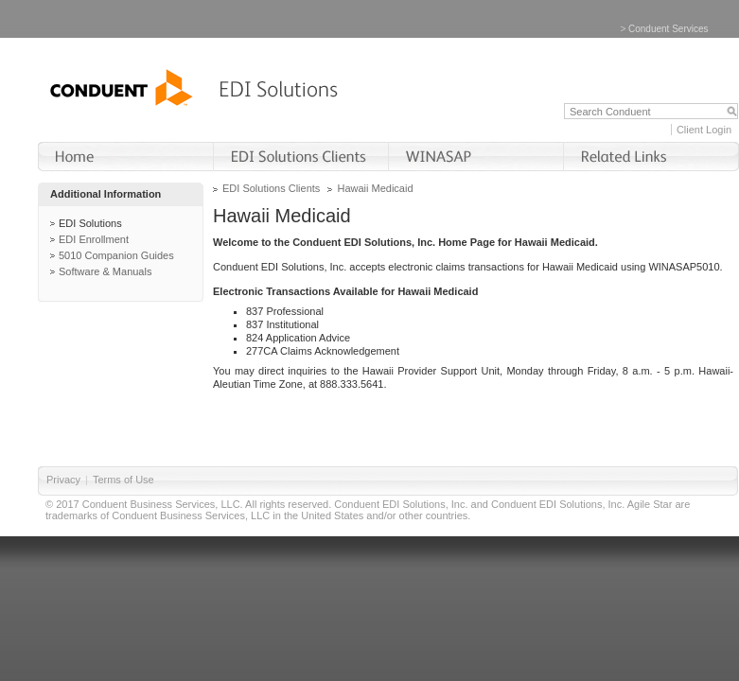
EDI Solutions (90, 223)
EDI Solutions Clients (271, 188)
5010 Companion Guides (116, 255)
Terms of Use (123, 479)
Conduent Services (668, 29)
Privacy (63, 479)
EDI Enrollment (94, 239)
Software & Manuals (105, 271)
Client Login (704, 129)
